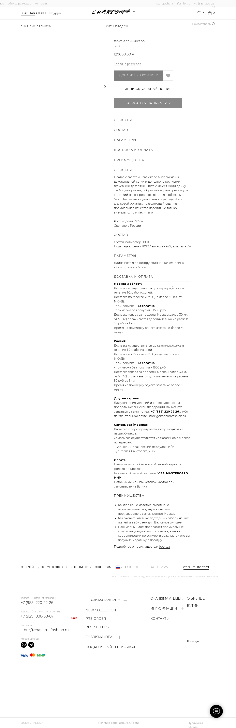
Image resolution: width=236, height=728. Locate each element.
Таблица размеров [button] (127, 64)
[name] (161, 567)
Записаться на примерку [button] (148, 103)
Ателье (41, 13)
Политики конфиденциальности (200, 576)
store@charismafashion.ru (174, 3)
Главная (28, 13)
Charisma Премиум (36, 26)
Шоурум (55, 13)
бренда (164, 546)
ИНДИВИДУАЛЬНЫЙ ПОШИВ (148, 89)
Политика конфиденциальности (118, 722)
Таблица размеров (18, 3)
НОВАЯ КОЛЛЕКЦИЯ (116, 10)
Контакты (40, 3)
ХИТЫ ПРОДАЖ (117, 26)
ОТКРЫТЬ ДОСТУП (196, 567)
